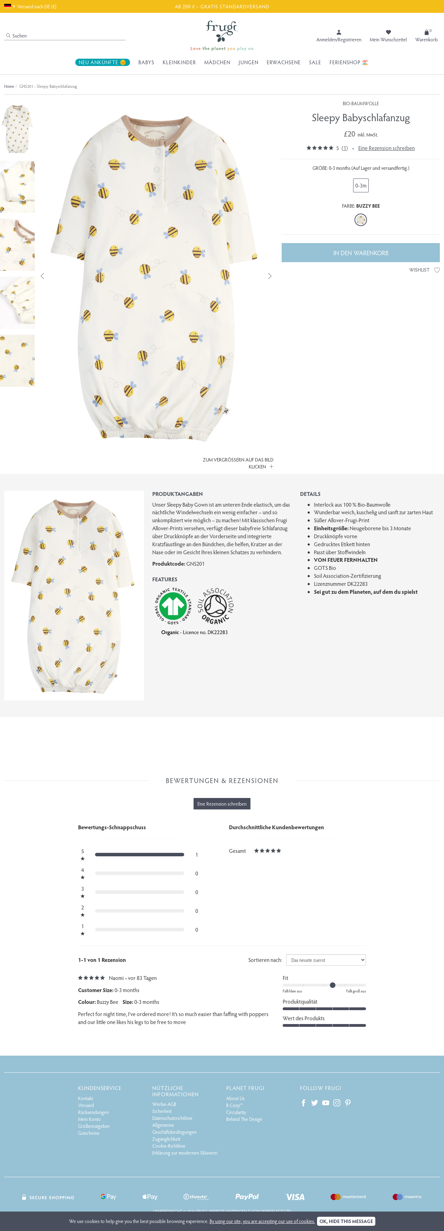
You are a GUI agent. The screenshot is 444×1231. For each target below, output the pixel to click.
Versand (86, 1105)
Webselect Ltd (276, 1211)
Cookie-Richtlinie (169, 1145)
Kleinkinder (179, 62)
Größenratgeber (94, 1126)
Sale (315, 62)
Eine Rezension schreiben (386, 147)
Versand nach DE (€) (30, 6)
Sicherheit (162, 1111)
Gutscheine (89, 1133)
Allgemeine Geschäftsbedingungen (174, 1128)
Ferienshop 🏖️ (349, 62)
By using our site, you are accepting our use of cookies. (262, 1221)
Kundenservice (99, 1087)
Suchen (16, 35)
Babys (146, 62)
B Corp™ (234, 1105)
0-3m (361, 185)
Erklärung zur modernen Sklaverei (184, 1152)
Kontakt (85, 1098)
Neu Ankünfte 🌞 (103, 62)
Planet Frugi (245, 1087)
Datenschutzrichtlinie (172, 1118)
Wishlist (424, 269)
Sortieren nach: (265, 959)
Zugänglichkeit (166, 1139)
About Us (235, 1098)
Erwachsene (284, 62)
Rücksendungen (93, 1112)
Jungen (248, 62)
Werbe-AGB (164, 1104)
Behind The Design (244, 1119)
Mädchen (217, 62)
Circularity (236, 1112)
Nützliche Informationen (175, 1091)
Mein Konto (89, 1119)
